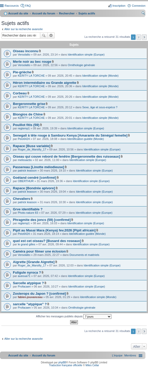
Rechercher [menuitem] (143, 14)
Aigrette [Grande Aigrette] (33, 262)
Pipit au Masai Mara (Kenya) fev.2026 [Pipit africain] (54, 230)
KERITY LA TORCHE (31, 75)
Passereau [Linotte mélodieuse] (38, 167)
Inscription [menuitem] (118, 5)
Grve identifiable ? (28, 209)
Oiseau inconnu (25, 51)
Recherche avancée (51, 35)
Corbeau (20, 93)
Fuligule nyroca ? (27, 272)
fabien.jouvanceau (30, 297)
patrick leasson (27, 170)
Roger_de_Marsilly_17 (32, 149)
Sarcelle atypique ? (28, 283)
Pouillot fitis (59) (26, 125)
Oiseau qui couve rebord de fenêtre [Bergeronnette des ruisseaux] (66, 156)
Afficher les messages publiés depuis (74, 316)
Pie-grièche (22, 72)
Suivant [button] (144, 37)
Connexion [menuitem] (138, 5)
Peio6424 (24, 138)
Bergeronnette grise (29, 104)
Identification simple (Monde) (100, 75)
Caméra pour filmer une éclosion (39, 251)
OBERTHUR (26, 181)
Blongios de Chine (28, 114)
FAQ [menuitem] (28, 5)
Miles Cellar (92, 365)
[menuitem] (130, 355)
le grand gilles (26, 244)
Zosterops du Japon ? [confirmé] (39, 293)
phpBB (62, 362)
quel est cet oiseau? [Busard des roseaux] (47, 241)
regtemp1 (24, 128)
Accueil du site (18, 13)
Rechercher (44, 35)
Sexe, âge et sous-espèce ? (99, 107)
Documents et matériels (85, 254)
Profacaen (24, 286)
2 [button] (138, 37)
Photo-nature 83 (28, 212)
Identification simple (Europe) (86, 54)
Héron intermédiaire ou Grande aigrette (44, 83)
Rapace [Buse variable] (31, 146)
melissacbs (25, 159)
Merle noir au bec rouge (32, 62)
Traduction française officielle (65, 365)
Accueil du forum (43, 13)
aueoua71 (24, 275)
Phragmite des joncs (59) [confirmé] (42, 220)
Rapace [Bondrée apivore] (34, 188)
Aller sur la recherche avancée (23, 29)
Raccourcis (12, 5)
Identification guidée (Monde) (85, 138)
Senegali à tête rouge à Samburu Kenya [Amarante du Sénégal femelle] (70, 135)
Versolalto (24, 54)
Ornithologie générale (81, 65)
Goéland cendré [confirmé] (34, 177)
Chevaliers (21, 199)
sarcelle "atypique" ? (30, 304)
